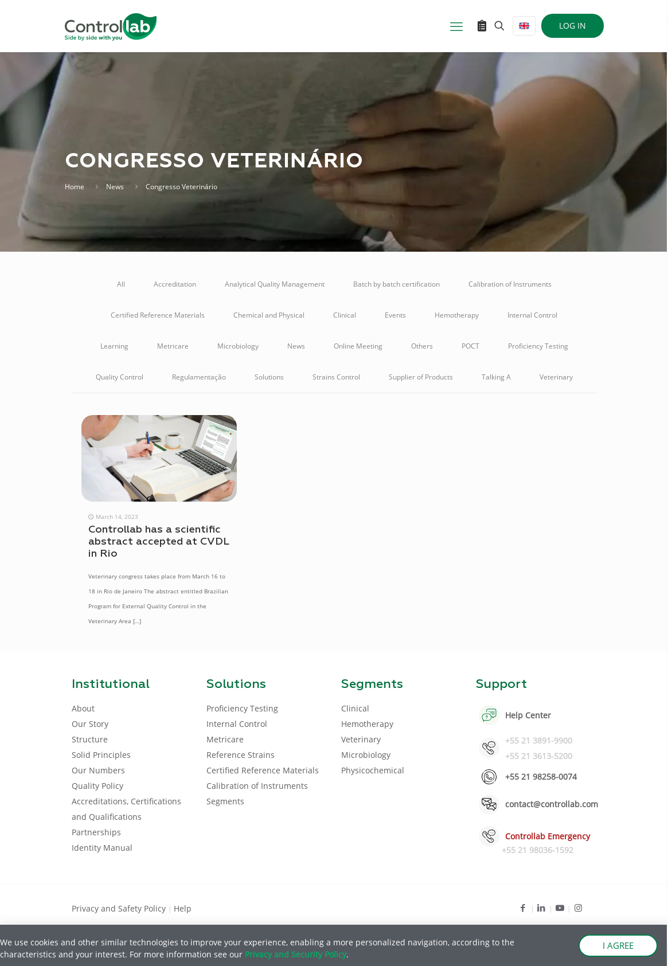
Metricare (173, 346)
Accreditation (175, 284)
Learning (114, 346)
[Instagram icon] (578, 907)
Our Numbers (98, 770)
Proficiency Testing (538, 346)
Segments (225, 801)
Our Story (90, 723)
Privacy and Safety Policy (120, 908)
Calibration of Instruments (510, 284)
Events (395, 315)
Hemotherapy (457, 315)
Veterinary (556, 377)
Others (422, 346)
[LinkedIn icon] (541, 907)
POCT (470, 346)
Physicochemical (372, 770)
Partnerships (96, 832)
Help (183, 908)
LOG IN (572, 25)
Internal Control (532, 315)
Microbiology (238, 346)
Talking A (496, 377)
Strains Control (336, 377)
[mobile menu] (456, 26)
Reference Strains (240, 754)
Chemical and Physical (268, 315)
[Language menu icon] (524, 26)
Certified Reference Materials (158, 315)
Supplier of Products (421, 377)
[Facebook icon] (523, 907)
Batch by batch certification (396, 284)
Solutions (269, 377)
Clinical (344, 315)
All (121, 284)
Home (74, 186)
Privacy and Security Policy (295, 954)
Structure (90, 739)
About (83, 708)
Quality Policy (97, 785)
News (115, 186)
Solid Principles (101, 754)
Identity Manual (102, 847)
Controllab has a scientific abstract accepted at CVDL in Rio (158, 542)
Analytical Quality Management (275, 284)
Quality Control (119, 377)
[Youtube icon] (560, 907)
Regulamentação (199, 377)
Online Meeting (358, 346)
